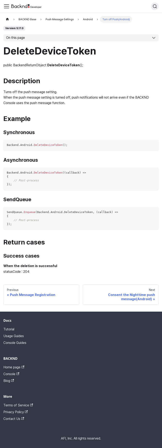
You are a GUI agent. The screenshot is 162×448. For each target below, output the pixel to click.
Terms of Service (18, 405)
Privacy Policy (15, 412)
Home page (13, 367)
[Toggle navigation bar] (6, 6)
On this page (15, 38)
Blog (8, 381)
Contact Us (13, 419)
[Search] (155, 6)
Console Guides (14, 343)
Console (11, 374)
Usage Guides (13, 336)
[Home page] (7, 19)
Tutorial (8, 329)
